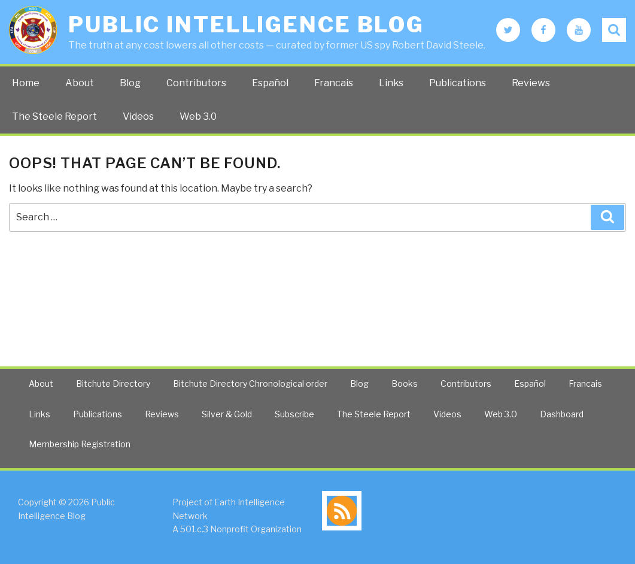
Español (270, 83)
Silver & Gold (227, 414)
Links (391, 83)
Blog (130, 83)
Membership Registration (79, 444)
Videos (138, 116)
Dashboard (562, 414)
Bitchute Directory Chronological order (250, 383)
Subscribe (294, 414)
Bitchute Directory (113, 383)
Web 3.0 (198, 116)
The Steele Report (54, 116)
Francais (333, 83)
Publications (457, 83)
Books (404, 383)
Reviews (531, 83)
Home (26, 83)
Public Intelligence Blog (246, 24)
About (79, 83)
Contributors (196, 83)
